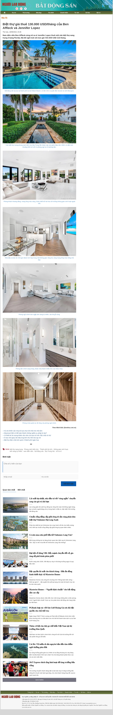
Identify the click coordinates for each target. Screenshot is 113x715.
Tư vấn (76, 12)
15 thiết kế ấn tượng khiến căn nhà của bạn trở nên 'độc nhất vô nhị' (27, 435)
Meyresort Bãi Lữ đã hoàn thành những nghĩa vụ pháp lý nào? (25, 433)
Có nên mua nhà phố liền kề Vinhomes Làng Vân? (50, 535)
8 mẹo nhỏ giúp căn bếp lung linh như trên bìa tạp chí (22, 438)
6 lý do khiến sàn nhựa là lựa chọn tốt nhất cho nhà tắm (23, 431)
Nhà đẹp (38, 12)
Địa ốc (5, 18)
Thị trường (26, 12)
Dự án (14, 12)
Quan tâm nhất (9, 490)
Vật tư (98, 12)
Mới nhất (21, 490)
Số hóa (88, 12)
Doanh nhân (64, 12)
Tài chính (51, 12)
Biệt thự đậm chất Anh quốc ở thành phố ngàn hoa (21, 440)
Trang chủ (30, 692)
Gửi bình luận (68, 484)
